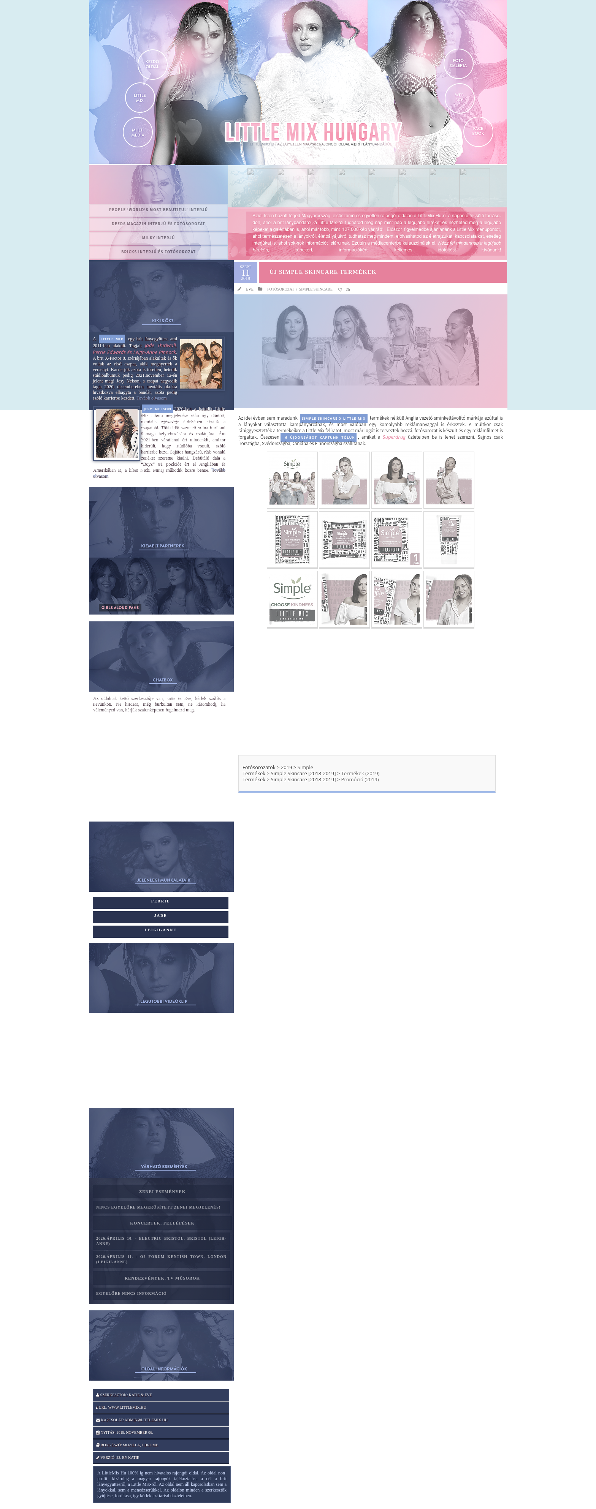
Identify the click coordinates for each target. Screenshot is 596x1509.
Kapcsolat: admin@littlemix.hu (132, 1420)
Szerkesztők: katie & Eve (124, 1395)
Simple (305, 767)
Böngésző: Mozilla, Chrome (127, 1445)
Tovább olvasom (151, 398)
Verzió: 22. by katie (117, 1457)
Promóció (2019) (359, 779)
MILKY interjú (158, 237)
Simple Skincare (316, 289)
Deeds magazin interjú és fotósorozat (158, 223)
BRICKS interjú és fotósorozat (158, 251)
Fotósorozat (280, 289)
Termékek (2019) (360, 773)
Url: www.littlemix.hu (121, 1407)
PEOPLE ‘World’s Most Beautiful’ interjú (158, 209)
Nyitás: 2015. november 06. (124, 1432)
